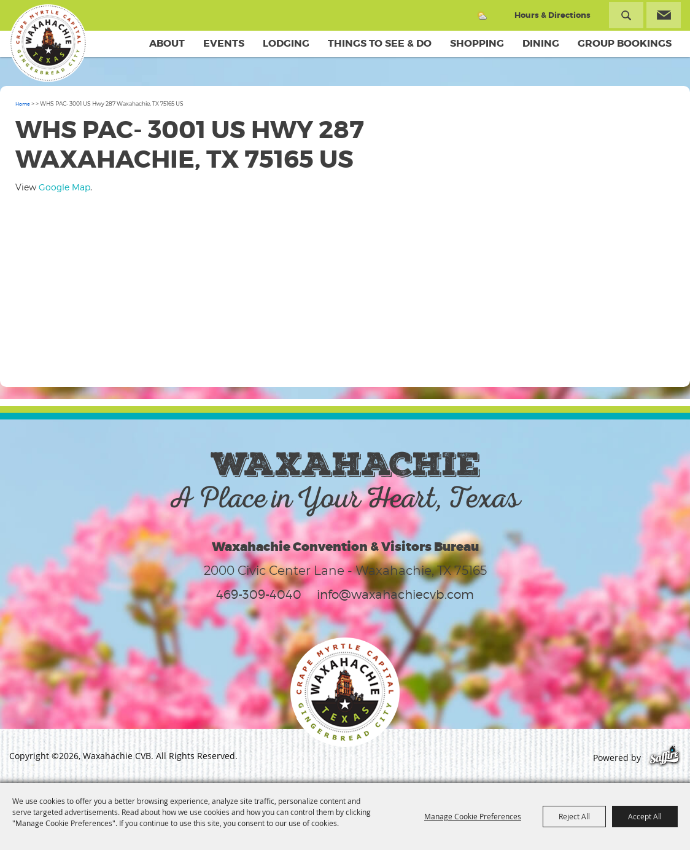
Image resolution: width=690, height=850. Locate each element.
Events (223, 43)
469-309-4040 (258, 594)
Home (22, 104)
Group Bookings (625, 43)
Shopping (477, 43)
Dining (540, 43)
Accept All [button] (645, 816)
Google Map (64, 187)
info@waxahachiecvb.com (395, 594)
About (167, 43)
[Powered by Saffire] (664, 757)
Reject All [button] (574, 816)
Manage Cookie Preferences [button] (472, 816)
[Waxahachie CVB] (48, 43)
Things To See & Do (380, 43)
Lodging (286, 43)
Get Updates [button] (663, 15)
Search (626, 15)
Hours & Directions (552, 15)
